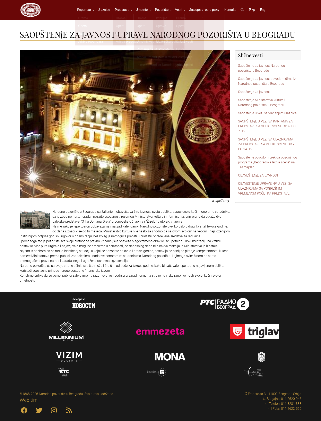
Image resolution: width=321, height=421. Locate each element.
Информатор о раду (204, 10)
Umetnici (143, 10)
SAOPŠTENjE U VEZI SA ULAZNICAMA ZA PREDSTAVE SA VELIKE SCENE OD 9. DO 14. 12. (266, 145)
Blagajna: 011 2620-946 (283, 399)
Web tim (28, 400)
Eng (263, 10)
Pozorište (163, 10)
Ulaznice (104, 10)
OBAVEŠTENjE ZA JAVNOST (258, 176)
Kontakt (230, 10)
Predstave (123, 10)
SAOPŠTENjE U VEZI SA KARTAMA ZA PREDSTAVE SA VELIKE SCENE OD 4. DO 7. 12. (267, 127)
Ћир (252, 10)
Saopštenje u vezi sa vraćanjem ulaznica (267, 114)
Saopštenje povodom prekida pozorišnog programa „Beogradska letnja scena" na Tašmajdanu (267, 163)
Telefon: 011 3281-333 (284, 404)
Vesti (179, 10)
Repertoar (85, 10)
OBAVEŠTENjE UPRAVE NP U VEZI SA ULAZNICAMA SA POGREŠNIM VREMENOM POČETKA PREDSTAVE (265, 189)
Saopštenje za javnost (254, 93)
